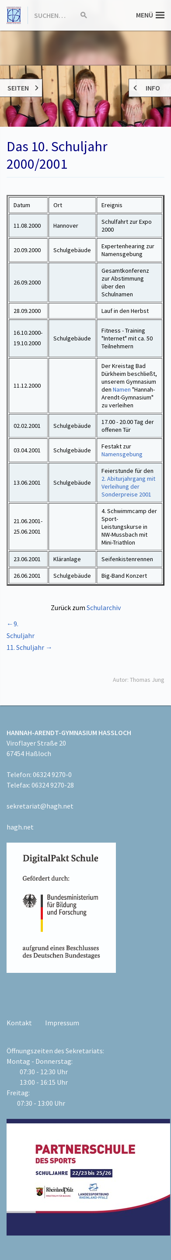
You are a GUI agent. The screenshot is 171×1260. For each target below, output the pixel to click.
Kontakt (19, 1022)
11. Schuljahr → (29, 647)
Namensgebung (122, 454)
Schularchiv (104, 607)
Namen (122, 389)
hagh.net (20, 827)
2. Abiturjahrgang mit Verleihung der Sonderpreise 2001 (128, 486)
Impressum (62, 1022)
